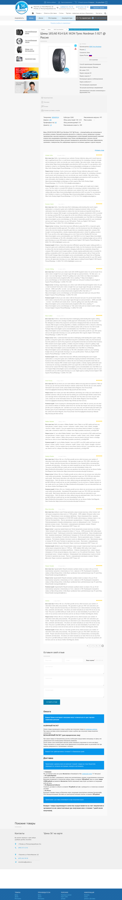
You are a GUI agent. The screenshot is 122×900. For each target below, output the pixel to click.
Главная (43, 29)
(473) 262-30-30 (23, 858)
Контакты (99, 13)
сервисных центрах (91, 729)
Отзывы (63, 898)
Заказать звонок (98, 8)
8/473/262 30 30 (82, 7)
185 (50, 120)
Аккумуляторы (67, 18)
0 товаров (91, 2)
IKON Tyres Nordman (58, 29)
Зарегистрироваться (66, 2)
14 (51, 125)
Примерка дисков (66, 895)
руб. (103, 2)
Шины (31, 18)
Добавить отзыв (99, 150)
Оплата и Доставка (50, 13)
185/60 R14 (55, 117)
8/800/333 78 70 (67, 7)
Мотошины (52, 18)
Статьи (61, 13)
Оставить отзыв (51, 702)
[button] (102, 660)
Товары (39, 13)
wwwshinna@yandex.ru (25, 862)
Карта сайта (64, 897)
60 (56, 122)
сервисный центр (87, 774)
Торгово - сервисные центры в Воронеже (80, 13)
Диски (41, 18)
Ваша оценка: (90, 660)
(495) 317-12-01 (23, 848)
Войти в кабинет (51, 2)
